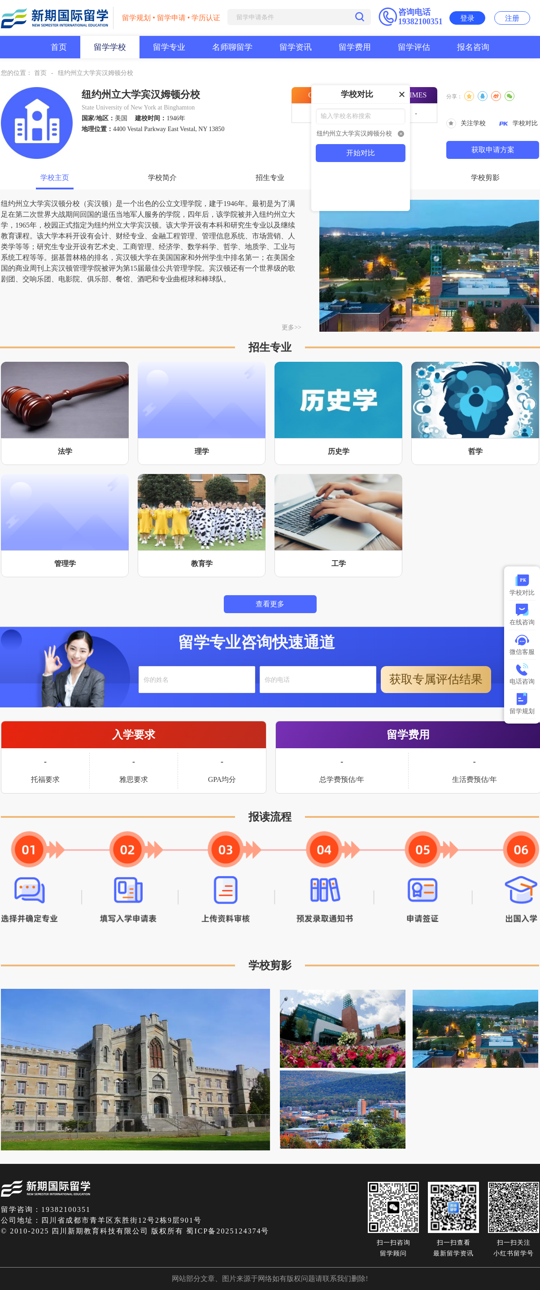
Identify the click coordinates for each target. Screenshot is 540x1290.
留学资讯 (295, 47)
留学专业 (169, 47)
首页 (59, 47)
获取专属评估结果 (436, 679)
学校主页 (54, 177)
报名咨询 (473, 47)
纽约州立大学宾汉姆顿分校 (95, 73)
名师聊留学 (232, 47)
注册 (512, 18)
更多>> (291, 327)
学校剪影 (485, 177)
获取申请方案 (492, 150)
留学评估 (414, 47)
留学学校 (110, 47)
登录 (467, 18)
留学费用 (355, 47)
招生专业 (270, 177)
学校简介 (162, 177)
